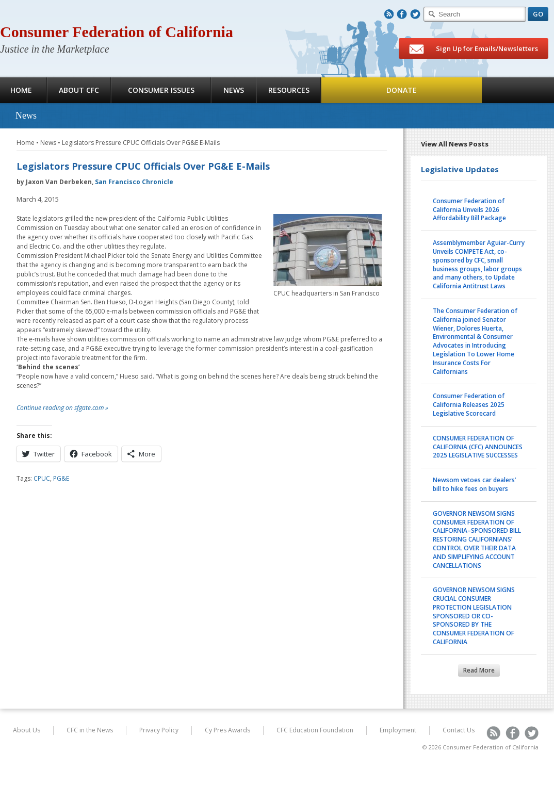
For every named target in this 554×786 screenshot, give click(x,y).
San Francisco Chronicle (134, 181)
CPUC (42, 478)
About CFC (79, 90)
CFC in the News (90, 730)
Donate (401, 90)
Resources (288, 90)
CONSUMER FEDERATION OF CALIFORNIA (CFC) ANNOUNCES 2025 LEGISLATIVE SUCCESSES (478, 447)
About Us (26, 730)
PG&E (61, 478)
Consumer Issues (161, 90)
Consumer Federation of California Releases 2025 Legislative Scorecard (468, 404)
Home (26, 142)
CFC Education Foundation (314, 730)
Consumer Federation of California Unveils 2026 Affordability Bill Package (469, 209)
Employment (398, 730)
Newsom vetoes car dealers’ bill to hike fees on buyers (474, 484)
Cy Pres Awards (227, 730)
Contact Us (459, 730)
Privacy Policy (158, 730)
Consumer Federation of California (116, 31)
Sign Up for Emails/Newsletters (473, 49)
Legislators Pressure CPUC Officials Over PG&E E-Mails (141, 142)
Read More (479, 670)
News (233, 90)
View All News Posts (454, 144)
